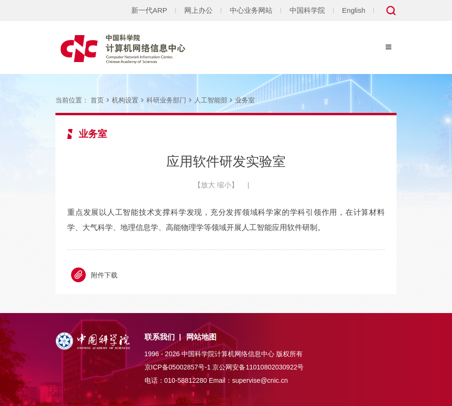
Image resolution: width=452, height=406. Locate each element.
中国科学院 (307, 10)
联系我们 (160, 337)
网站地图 (201, 337)
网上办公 (198, 10)
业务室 (245, 100)
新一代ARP (149, 10)
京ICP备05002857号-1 (178, 367)
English (353, 10)
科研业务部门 (166, 100)
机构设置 (125, 100)
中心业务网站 (251, 10)
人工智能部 (210, 100)
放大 (208, 185)
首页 (97, 100)
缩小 (224, 185)
